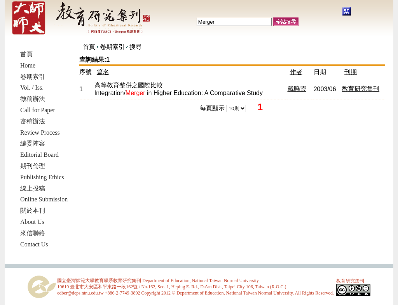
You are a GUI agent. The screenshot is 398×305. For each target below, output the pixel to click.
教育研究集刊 (360, 88)
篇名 (103, 72)
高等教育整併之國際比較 (128, 85)
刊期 (350, 72)
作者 (296, 72)
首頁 (89, 46)
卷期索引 (112, 46)
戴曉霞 (297, 88)
